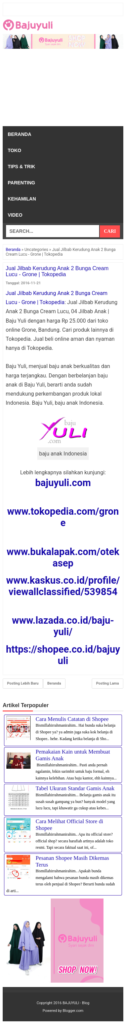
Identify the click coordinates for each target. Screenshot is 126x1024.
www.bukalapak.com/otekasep (63, 557)
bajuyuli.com (63, 482)
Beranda (19, 134)
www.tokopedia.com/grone (63, 517)
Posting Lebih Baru (23, 683)
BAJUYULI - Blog (75, 1003)
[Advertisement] (63, 89)
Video (15, 215)
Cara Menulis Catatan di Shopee (72, 719)
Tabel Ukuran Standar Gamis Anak (75, 788)
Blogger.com (73, 1011)
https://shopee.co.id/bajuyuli (63, 655)
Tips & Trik (21, 166)
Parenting (21, 182)
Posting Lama (107, 683)
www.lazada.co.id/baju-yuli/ (63, 626)
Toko (14, 150)
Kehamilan (22, 199)
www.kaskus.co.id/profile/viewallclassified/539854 (63, 586)
